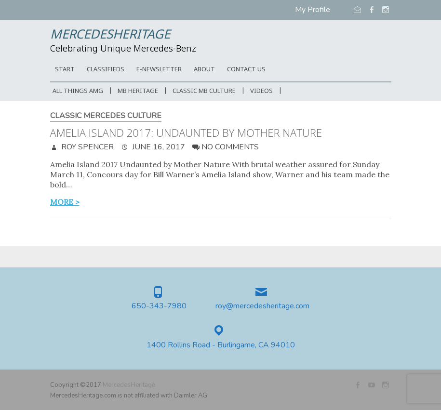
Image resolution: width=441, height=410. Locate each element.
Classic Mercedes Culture (105, 116)
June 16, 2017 (157, 147)
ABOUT (204, 70)
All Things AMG (78, 91)
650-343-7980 (159, 306)
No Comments (230, 147)
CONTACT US (246, 70)
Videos (261, 91)
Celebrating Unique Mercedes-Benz (123, 49)
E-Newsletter (159, 70)
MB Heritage (138, 91)
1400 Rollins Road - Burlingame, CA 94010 (221, 345)
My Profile (312, 9)
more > (65, 202)
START (65, 70)
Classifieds (105, 70)
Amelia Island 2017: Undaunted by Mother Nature (186, 132)
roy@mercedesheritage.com (262, 306)
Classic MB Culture (204, 91)
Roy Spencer (86, 147)
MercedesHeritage (110, 35)
